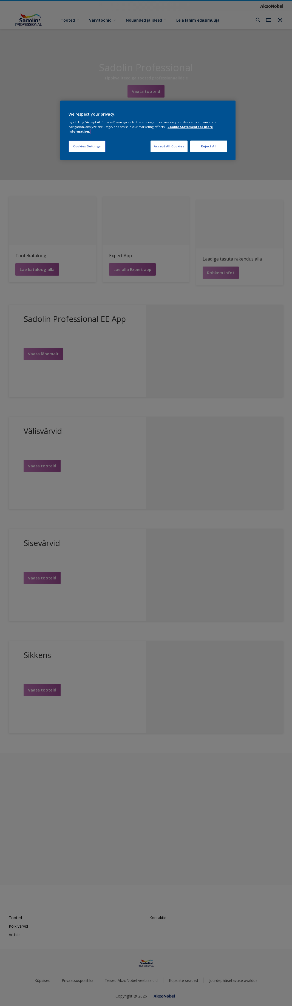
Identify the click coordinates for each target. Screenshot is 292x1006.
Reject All (209, 146)
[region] (148, 130)
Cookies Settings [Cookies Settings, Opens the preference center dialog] (87, 146)
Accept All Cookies (169, 146)
